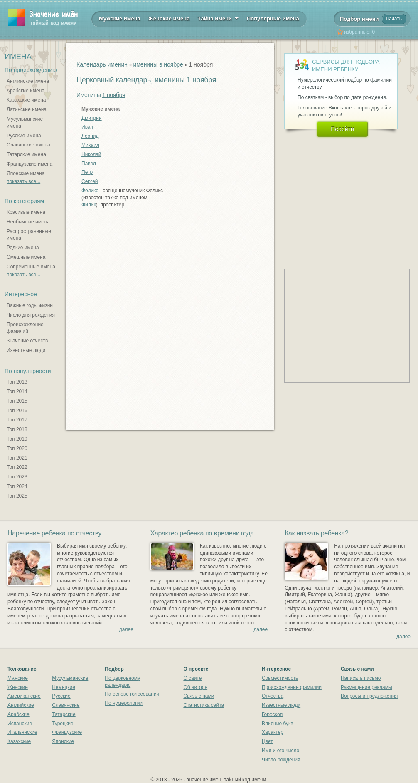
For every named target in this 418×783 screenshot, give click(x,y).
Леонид (90, 136)
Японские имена (25, 173)
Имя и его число (280, 750)
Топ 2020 (17, 448)
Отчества (272, 696)
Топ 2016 (17, 411)
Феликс (89, 190)
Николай (91, 154)
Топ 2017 (17, 420)
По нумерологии (124, 703)
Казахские (19, 741)
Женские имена (168, 18)
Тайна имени (218, 18)
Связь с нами (198, 696)
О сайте (192, 678)
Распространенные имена (29, 234)
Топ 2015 (17, 401)
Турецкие (62, 723)
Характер (272, 732)
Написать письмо (361, 678)
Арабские (18, 714)
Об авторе (195, 687)
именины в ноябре (158, 64)
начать (394, 19)
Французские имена (29, 164)
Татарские (64, 714)
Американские (24, 696)
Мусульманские (70, 678)
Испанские (19, 723)
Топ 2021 (17, 458)
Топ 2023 (17, 477)
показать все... (23, 181)
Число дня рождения (31, 315)
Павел (88, 163)
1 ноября (113, 95)
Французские (67, 732)
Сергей (89, 181)
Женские (17, 687)
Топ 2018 (17, 429)
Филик (88, 205)
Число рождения (281, 760)
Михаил (90, 145)
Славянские (65, 705)
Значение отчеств (27, 341)
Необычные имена (28, 222)
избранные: (359, 32)
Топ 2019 (17, 439)
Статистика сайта (203, 705)
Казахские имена (26, 100)
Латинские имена (27, 109)
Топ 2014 (17, 391)
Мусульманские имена (25, 122)
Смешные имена (26, 257)
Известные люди (26, 350)
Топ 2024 (17, 486)
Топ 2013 (17, 382)
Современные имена (31, 267)
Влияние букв (277, 723)
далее (126, 629)
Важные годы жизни (30, 305)
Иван (87, 127)
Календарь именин (102, 64)
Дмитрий (91, 118)
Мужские (17, 678)
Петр (87, 172)
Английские (20, 705)
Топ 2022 (17, 467)
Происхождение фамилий (25, 328)
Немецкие (63, 687)
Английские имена (28, 81)
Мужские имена (119, 18)
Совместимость (280, 678)
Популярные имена (273, 18)
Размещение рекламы (366, 687)
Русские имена (24, 136)
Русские (61, 696)
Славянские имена (28, 145)
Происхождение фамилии (292, 687)
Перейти (342, 129)
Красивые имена (26, 212)
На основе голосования (132, 694)
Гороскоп (272, 714)
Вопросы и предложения (369, 696)
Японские (63, 741)
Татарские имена (26, 154)
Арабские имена (25, 91)
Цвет (267, 741)
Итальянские (22, 732)
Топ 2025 (17, 496)
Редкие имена (23, 247)
